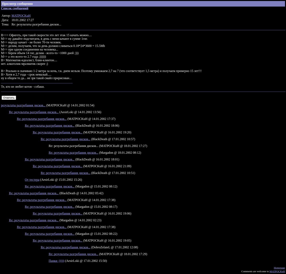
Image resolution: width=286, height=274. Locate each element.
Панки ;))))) (56, 260)
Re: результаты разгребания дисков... (34, 112)
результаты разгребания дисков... (23, 105)
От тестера (32, 179)
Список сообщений (14, 8)
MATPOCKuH (21, 15)
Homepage (279, 267)
